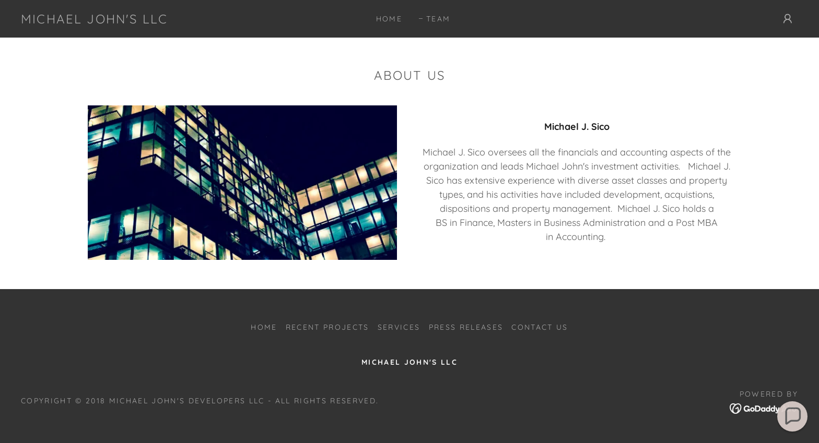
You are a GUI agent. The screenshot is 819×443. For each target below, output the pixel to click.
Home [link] (389, 18)
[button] (787, 18)
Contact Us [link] (539, 327)
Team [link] (438, 18)
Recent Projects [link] (327, 327)
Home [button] (264, 327)
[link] (94, 20)
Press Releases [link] (466, 327)
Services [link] (399, 327)
